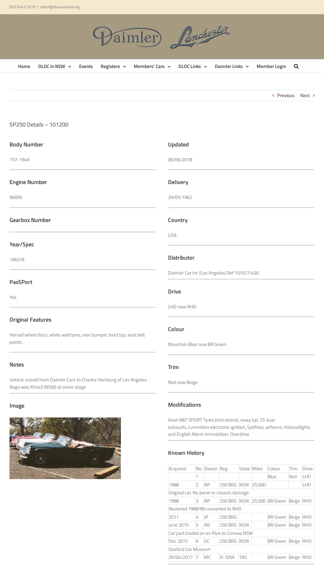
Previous (286, 95)
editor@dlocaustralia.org (59, 7)
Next (305, 95)
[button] (296, 65)
